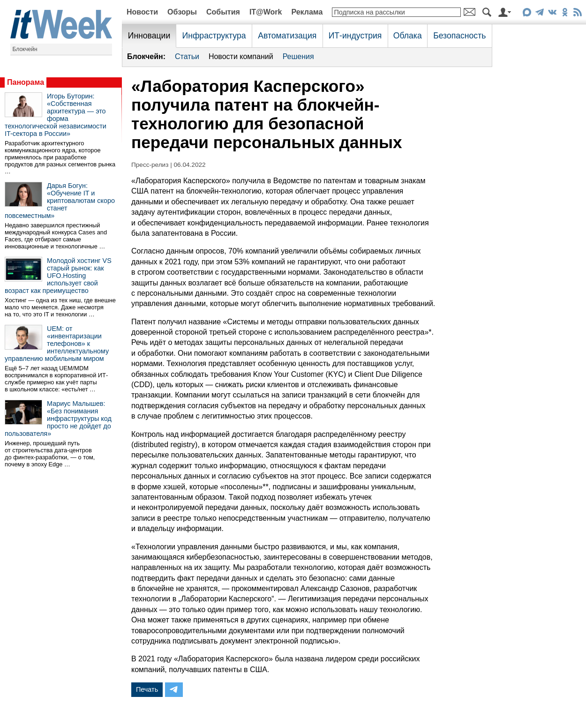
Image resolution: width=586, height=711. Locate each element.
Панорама (25, 82)
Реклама (307, 12)
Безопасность (459, 35)
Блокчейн (25, 49)
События (223, 12)
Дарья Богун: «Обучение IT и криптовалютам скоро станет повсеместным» (60, 200)
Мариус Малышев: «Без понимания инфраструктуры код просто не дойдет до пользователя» (58, 418)
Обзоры (182, 12)
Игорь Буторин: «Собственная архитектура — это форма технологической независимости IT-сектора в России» (55, 114)
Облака (407, 35)
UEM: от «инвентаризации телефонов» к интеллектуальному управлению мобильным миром (57, 343)
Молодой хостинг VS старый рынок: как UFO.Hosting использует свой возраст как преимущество (58, 275)
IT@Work (265, 12)
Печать (147, 689)
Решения (298, 56)
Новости (142, 12)
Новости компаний (241, 56)
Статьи (187, 56)
